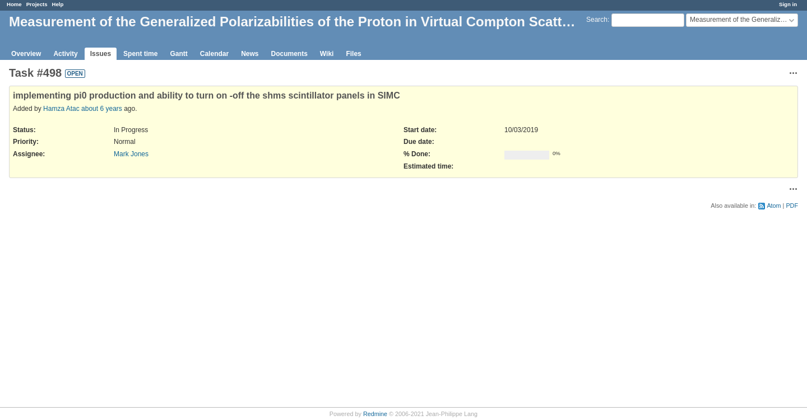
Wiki (327, 54)
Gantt (178, 54)
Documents (289, 54)
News (249, 54)
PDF (792, 205)
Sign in (788, 4)
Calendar (214, 54)
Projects (37, 4)
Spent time (140, 54)
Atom (774, 205)
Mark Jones (131, 154)
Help (58, 4)
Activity (65, 54)
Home (14, 4)
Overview (26, 54)
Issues (100, 54)
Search (596, 20)
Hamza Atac (61, 109)
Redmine (375, 413)
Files (353, 54)
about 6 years (101, 109)
